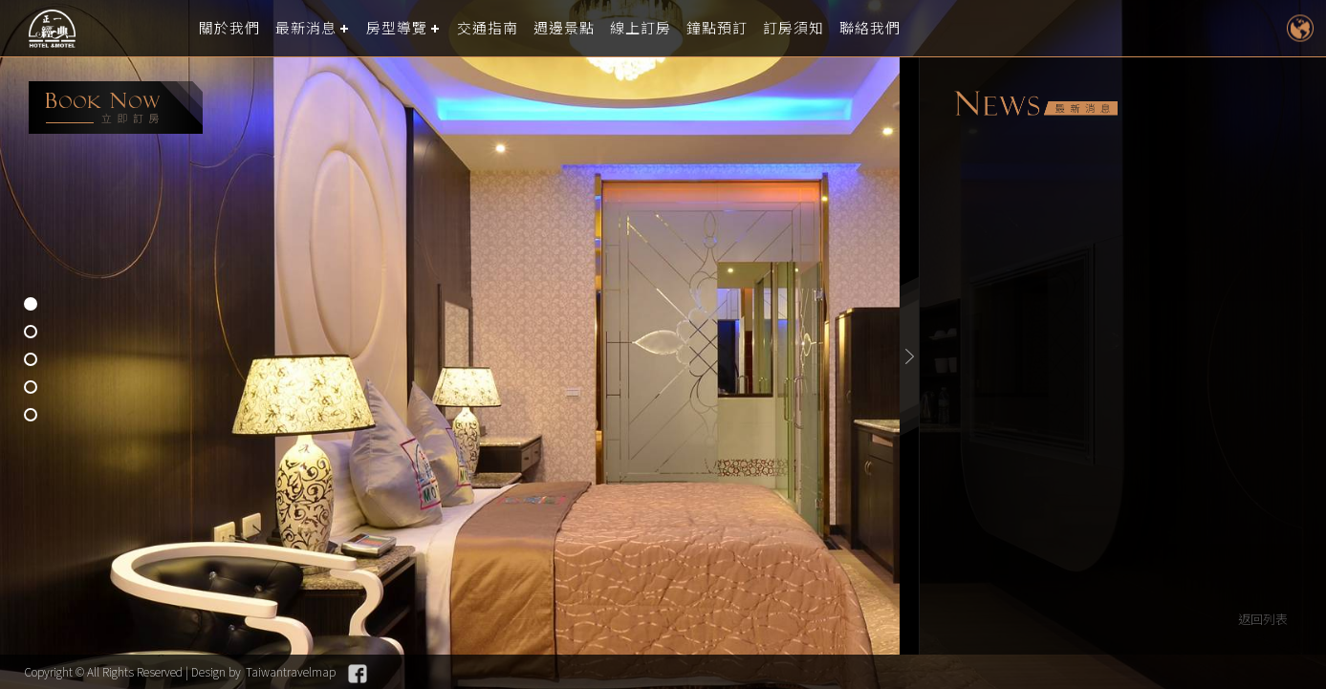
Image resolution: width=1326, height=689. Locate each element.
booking (116, 107)
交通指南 (487, 28)
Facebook (357, 673)
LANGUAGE (1299, 28)
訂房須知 (793, 28)
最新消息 (306, 28)
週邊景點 (564, 28)
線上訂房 (640, 28)
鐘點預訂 (717, 28)
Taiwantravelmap (291, 671)
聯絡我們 (870, 28)
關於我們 (229, 28)
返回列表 (1263, 619)
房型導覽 (396, 28)
